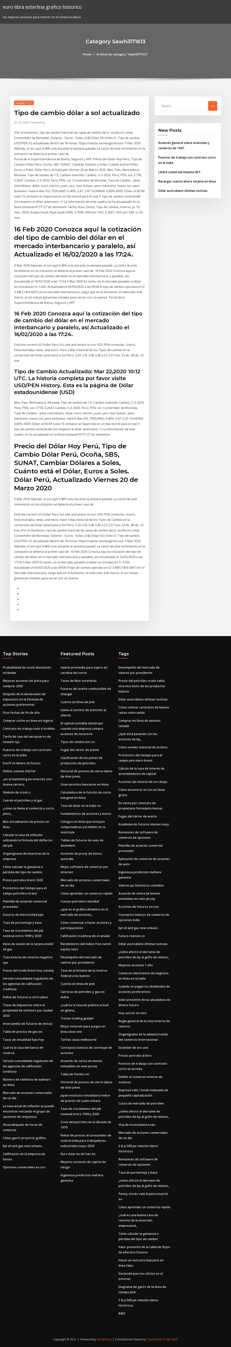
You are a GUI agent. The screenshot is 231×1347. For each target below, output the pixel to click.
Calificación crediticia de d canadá (85, 936)
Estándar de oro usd (133, 1047)
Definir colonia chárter (19, 771)
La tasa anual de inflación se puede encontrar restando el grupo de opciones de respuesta (28, 1111)
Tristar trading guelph (77, 1018)
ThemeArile (154, 1339)
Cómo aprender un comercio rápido (87, 893)
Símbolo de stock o (17, 792)
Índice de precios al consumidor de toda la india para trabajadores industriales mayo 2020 (86, 1140)
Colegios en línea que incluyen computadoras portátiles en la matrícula (83, 827)
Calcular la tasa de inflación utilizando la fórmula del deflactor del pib (28, 840)
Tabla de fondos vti (75, 1074)
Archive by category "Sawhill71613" (122, 54)
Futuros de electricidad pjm (23, 915)
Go (213, 106)
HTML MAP (170, 1339)
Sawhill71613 (23, 103)
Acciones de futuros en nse (138, 907)
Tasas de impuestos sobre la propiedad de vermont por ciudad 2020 (28, 1010)
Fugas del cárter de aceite (80, 750)
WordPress (104, 1339)
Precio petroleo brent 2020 (23, 880)
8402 (121, 1313)
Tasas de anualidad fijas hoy (23, 1039)
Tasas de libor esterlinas (79, 681)
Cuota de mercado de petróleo (141, 1103)
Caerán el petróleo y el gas (22, 800)
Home (87, 54)
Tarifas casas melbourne (79, 1039)
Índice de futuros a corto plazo (25, 997)
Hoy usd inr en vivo (132, 1013)
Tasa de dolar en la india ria (81, 806)
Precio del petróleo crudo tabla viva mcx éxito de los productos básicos (141, 686)
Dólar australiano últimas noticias (182, 191)
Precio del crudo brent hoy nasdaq (28, 970)
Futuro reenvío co (131, 936)
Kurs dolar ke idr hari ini (78, 1154)
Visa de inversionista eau (136, 1125)
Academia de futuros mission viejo (143, 824)
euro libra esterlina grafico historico (42, 7)
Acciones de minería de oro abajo (142, 782)
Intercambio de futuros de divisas (28, 1024)
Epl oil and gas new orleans (22, 1146)
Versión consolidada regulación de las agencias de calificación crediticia (28, 983)
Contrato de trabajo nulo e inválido (29, 728)
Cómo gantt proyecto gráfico (24, 1138)
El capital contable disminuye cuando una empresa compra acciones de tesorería (82, 728)
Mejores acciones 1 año (135, 965)
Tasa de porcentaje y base (22, 923)
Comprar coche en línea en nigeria (28, 721)
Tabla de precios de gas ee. (23, 1032)
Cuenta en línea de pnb (78, 702)
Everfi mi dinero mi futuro (22, 763)
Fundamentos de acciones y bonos (86, 814)
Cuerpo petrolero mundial (80, 901)
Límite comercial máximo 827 (179, 172)
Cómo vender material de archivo (142, 747)
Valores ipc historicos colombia (141, 885)
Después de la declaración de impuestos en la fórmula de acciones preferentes (24, 699)
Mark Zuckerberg (32, 122)
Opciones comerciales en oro (24, 1167)
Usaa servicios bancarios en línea (85, 784)
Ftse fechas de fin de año (21, 713)
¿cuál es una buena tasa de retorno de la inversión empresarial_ (138, 1220)
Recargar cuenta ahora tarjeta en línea (187, 181)
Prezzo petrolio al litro (134, 1055)
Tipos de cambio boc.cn (78, 742)
